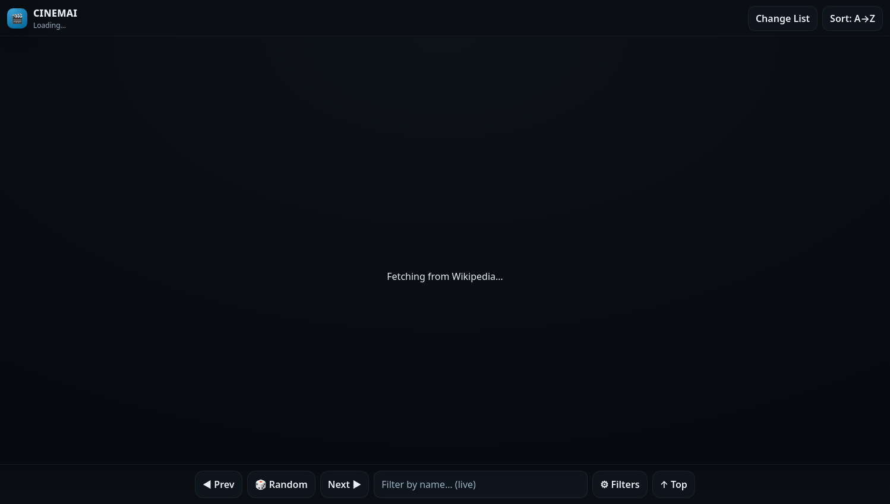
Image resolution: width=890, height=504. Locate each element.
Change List (783, 18)
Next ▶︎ (344, 484)
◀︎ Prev (218, 484)
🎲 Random (281, 484)
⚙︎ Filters (620, 484)
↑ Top (673, 484)
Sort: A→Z (852, 18)
